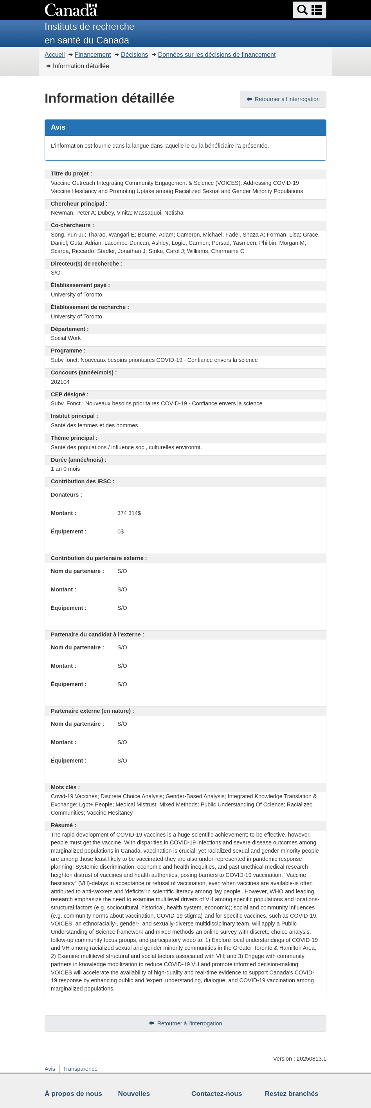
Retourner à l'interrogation (287, 99)
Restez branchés (292, 1093)
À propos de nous (73, 1093)
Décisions (134, 54)
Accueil (55, 54)
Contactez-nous (216, 1093)
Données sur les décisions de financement (217, 54)
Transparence (80, 1069)
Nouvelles (134, 1093)
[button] (309, 10)
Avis (50, 1069)
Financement (93, 54)
